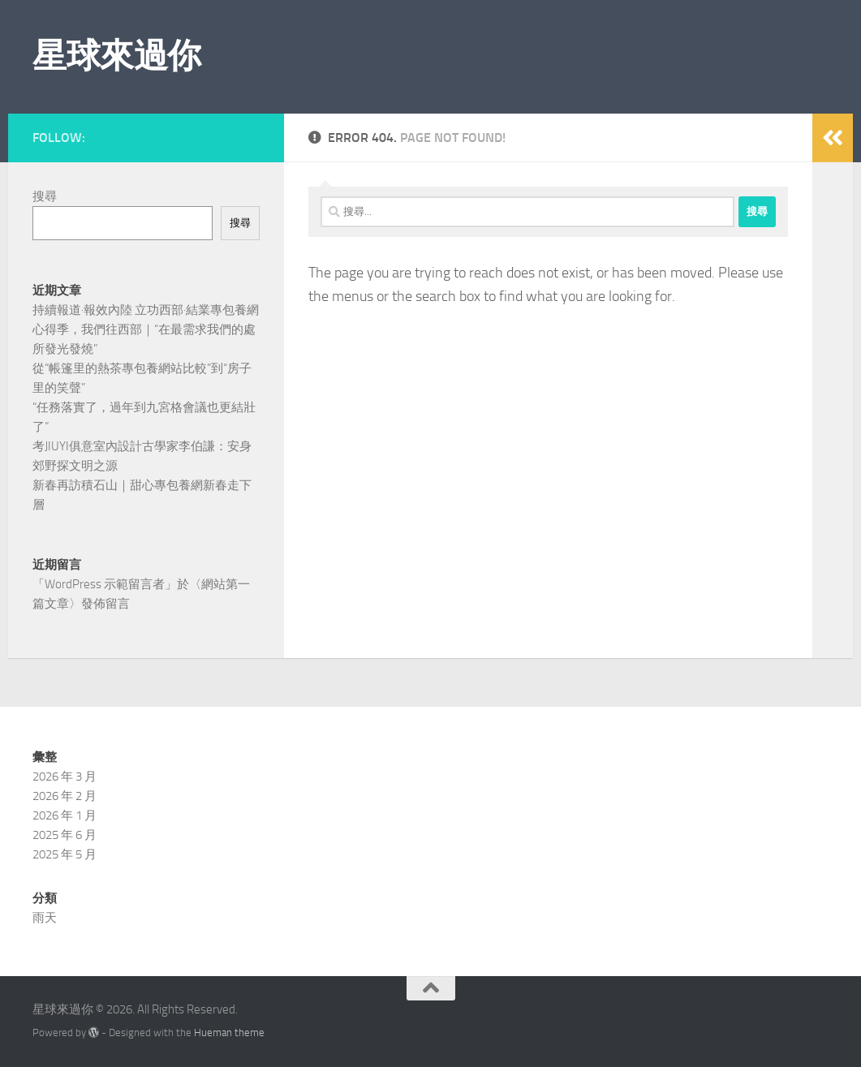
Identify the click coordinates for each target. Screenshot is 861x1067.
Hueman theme (229, 1032)
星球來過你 (116, 56)
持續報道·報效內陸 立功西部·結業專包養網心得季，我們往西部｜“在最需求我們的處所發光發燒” (145, 329)
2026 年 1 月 (64, 815)
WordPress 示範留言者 (105, 584)
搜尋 (44, 196)
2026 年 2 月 (64, 796)
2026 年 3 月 (64, 776)
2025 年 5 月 (64, 854)
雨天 (44, 917)
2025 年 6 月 (64, 835)
